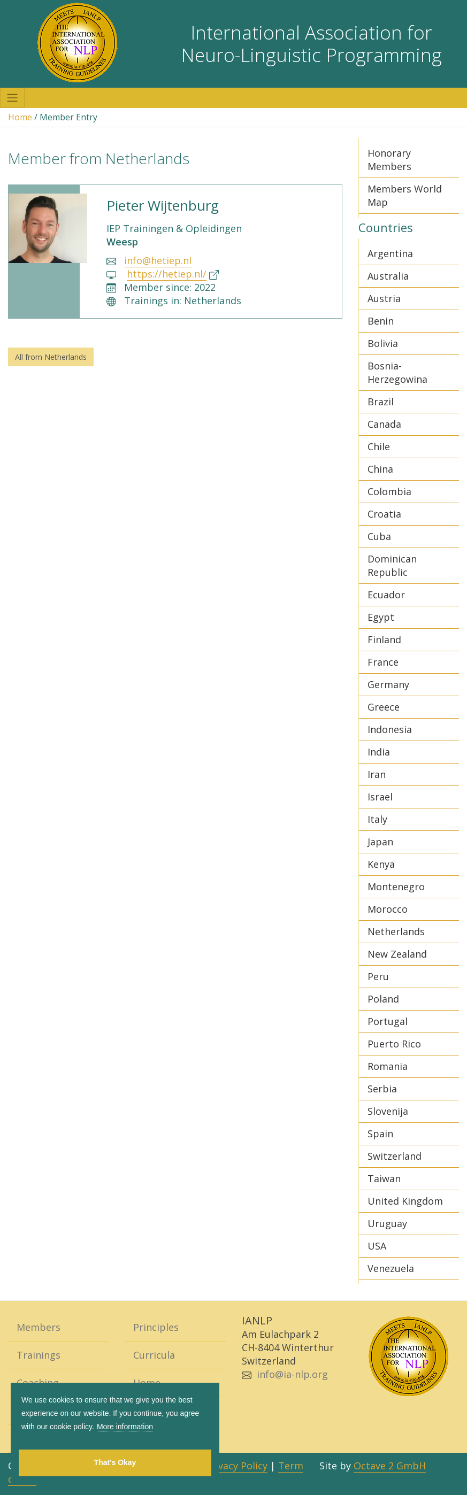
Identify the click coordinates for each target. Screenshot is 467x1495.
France (383, 662)
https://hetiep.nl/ (166, 273)
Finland (384, 639)
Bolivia (383, 343)
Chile (379, 446)
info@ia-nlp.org (292, 1374)
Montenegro (396, 886)
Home (20, 117)
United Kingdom (405, 1201)
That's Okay (115, 1462)
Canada (384, 424)
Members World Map (405, 195)
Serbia (382, 1088)
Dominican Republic (392, 565)
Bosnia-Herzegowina (397, 372)
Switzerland (395, 1156)
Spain (380, 1133)
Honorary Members (389, 160)
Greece (384, 706)
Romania (388, 1066)
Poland (383, 998)
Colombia (389, 491)
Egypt (381, 617)
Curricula (154, 1354)
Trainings (38, 1354)
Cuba (379, 536)
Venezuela (391, 1268)
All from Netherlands (51, 357)
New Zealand (397, 953)
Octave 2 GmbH (390, 1465)
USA (377, 1245)
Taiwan (384, 1178)
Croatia (384, 513)
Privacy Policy (236, 1465)
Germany (388, 684)
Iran (377, 774)
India (379, 751)
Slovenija (388, 1111)
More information (125, 1426)
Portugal (388, 1021)
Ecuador (386, 594)
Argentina (390, 253)
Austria (384, 298)
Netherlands (396, 931)
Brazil (381, 401)
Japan (380, 841)
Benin (381, 320)
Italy (377, 819)
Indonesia (390, 729)
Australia (388, 275)
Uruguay (387, 1223)
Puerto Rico (394, 1043)
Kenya (381, 864)
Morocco (388, 909)
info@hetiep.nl (158, 260)
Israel (380, 796)
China (380, 469)
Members (38, 1327)
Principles (156, 1327)
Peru (378, 976)
